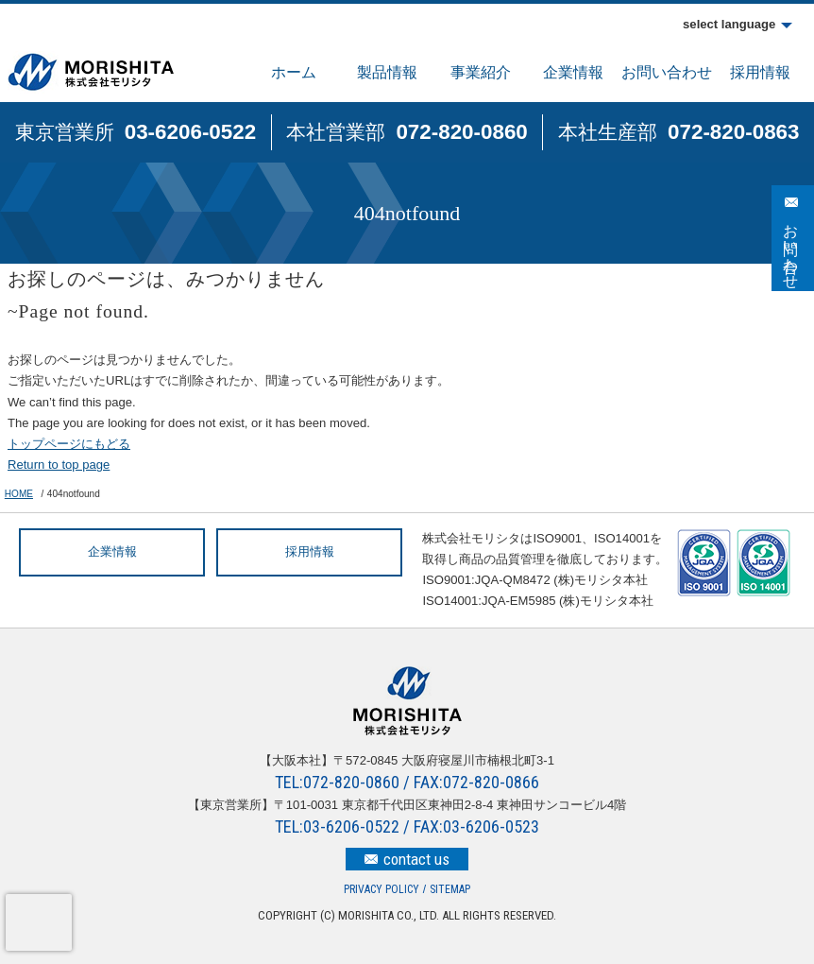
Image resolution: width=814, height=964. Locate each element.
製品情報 (387, 71)
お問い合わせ (666, 71)
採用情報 (760, 71)
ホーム (293, 71)
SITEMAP (450, 889)
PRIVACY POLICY (381, 889)
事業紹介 (480, 71)
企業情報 (573, 71)
